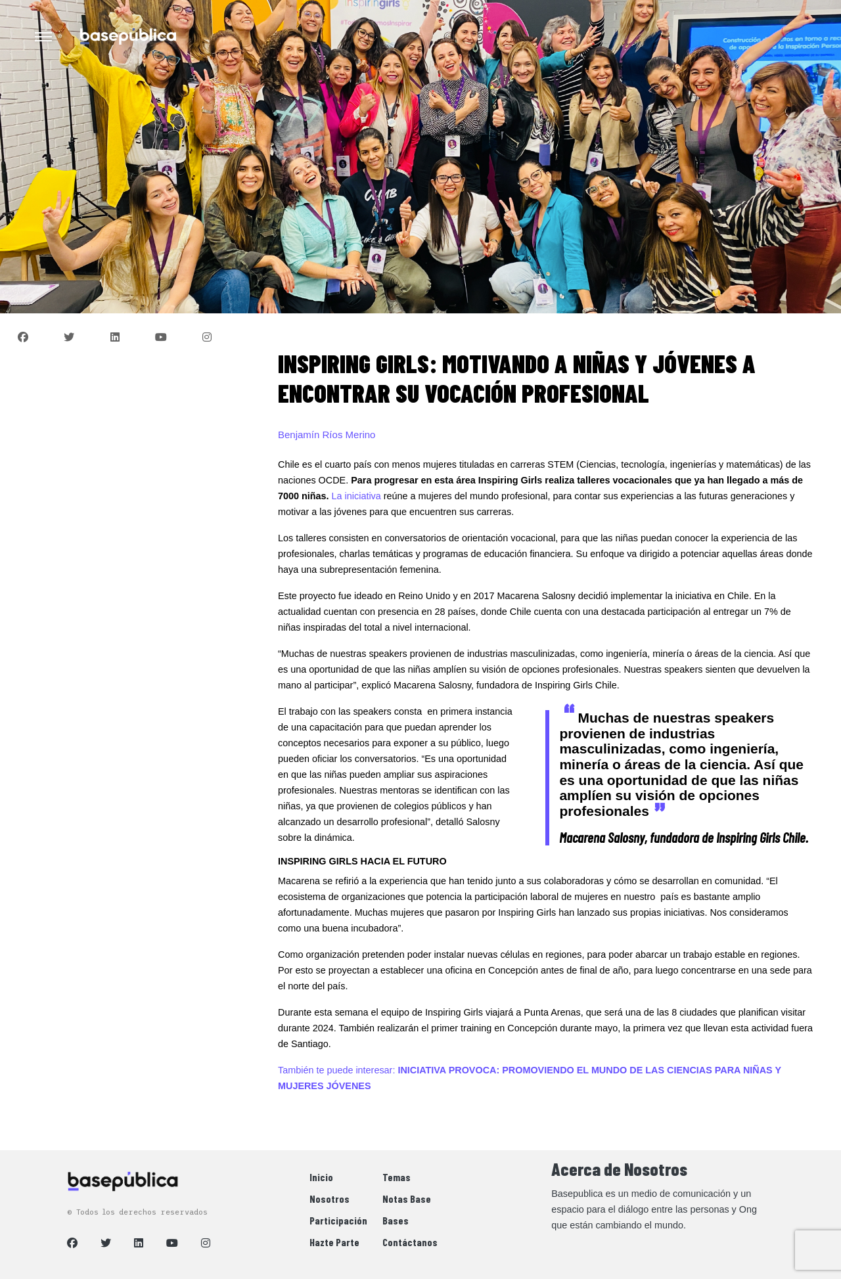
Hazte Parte (334, 1241)
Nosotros (329, 1198)
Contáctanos (410, 1241)
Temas (396, 1176)
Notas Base (406, 1198)
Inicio (321, 1176)
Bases (395, 1220)
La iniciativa (358, 496)
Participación (338, 1220)
